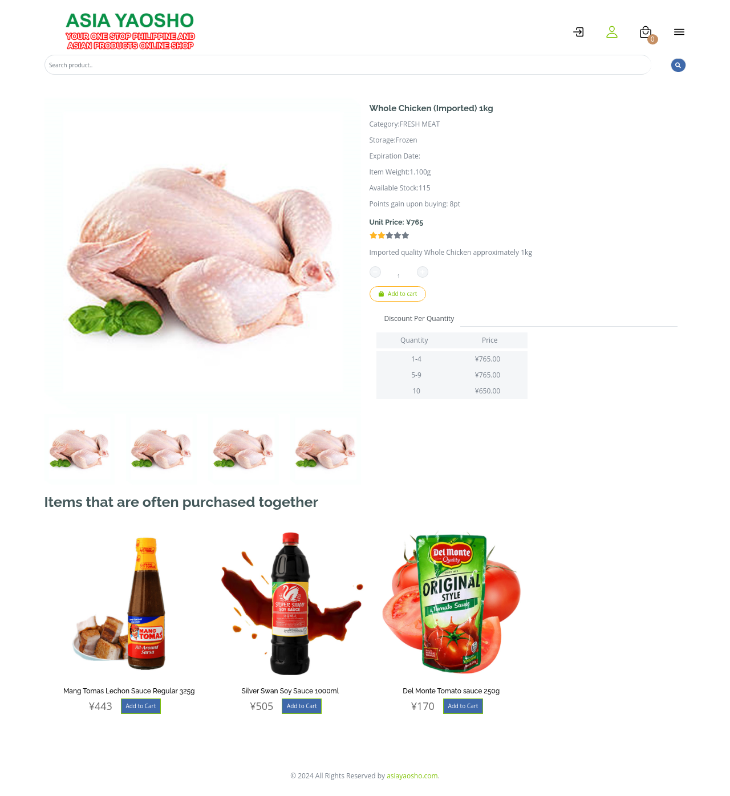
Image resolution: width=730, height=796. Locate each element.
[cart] (645, 32)
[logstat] (578, 32)
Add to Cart (140, 706)
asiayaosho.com (412, 776)
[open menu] (679, 32)
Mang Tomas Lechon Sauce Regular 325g (129, 691)
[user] (612, 32)
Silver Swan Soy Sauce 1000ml (290, 691)
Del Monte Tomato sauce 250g (451, 691)
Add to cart (398, 294)
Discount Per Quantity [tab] (419, 318)
